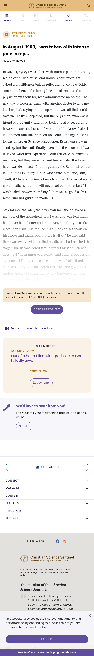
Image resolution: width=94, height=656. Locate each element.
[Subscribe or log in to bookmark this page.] (51, 17)
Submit (24, 426)
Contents (41, 383)
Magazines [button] (13, 488)
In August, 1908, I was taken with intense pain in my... (46, 50)
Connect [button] (12, 481)
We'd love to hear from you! (40, 406)
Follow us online (40, 541)
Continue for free (47, 309)
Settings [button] (12, 518)
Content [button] (12, 496)
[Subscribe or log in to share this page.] (36, 17)
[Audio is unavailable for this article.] (22, 17)
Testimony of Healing (23, 33)
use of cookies (37, 627)
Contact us (47, 467)
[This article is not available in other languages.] (86, 17)
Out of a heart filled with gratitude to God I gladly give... (47, 358)
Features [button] (12, 503)
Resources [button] (13, 511)
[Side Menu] (5, 5)
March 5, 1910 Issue (22, 35)
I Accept (47, 639)
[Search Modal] (88, 5)
